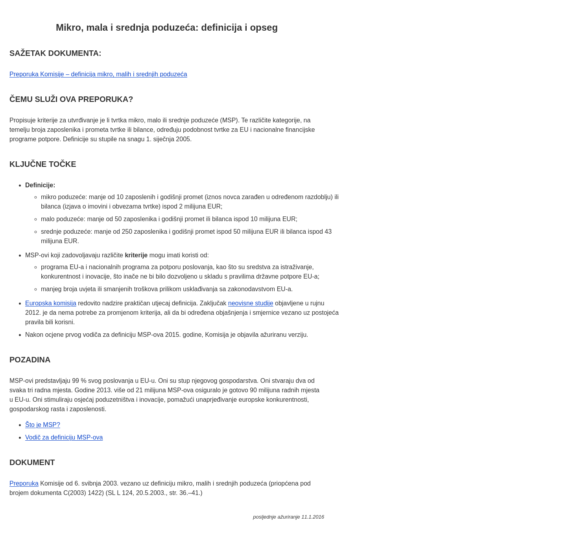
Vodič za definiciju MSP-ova (64, 437)
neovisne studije (250, 303)
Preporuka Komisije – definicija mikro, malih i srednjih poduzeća (98, 74)
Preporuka (24, 483)
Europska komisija (50, 303)
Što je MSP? (42, 424)
